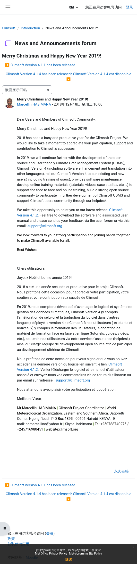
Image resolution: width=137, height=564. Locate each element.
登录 (129, 7)
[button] (73, 7)
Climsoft (9, 28)
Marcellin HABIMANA (34, 104)
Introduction (30, 28)
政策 (11, 539)
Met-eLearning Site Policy (85, 553)
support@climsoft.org (44, 226)
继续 (68, 560)
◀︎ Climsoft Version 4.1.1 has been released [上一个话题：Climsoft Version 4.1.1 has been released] (40, 65)
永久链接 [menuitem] (121, 471)
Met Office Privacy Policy (51, 553)
